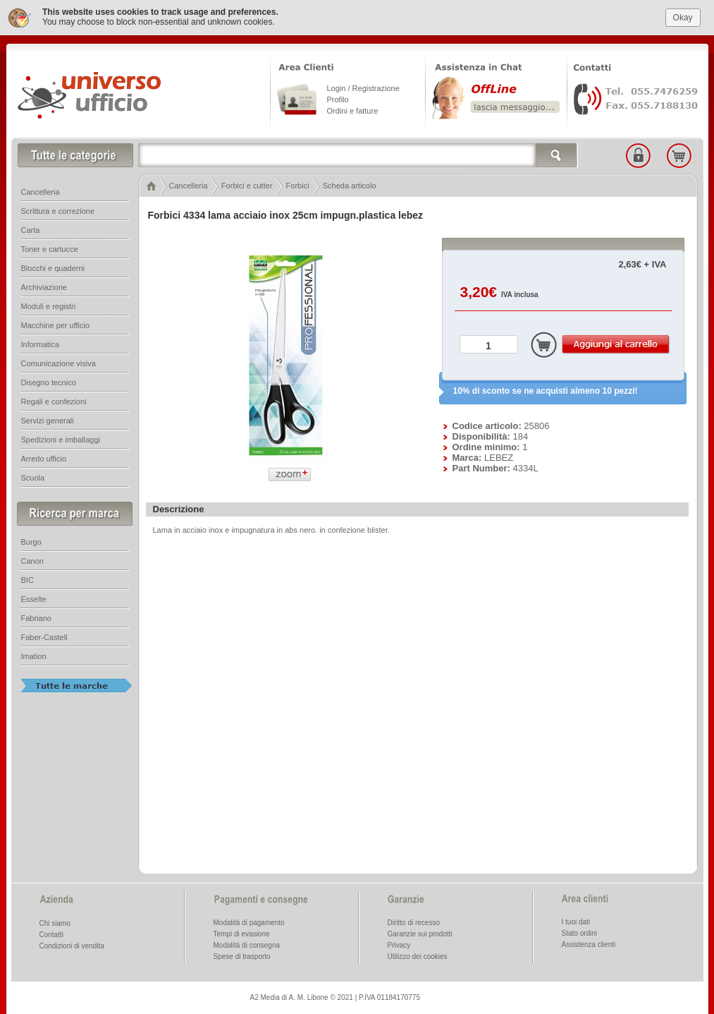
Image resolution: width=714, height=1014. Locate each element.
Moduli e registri (48, 304)
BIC (27, 578)
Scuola (33, 475)
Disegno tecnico (48, 380)
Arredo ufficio (44, 456)
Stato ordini (580, 931)
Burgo (31, 540)
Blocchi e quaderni (53, 266)
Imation (34, 654)
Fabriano (36, 616)
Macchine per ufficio (55, 323)
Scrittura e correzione (58, 209)
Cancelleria (188, 183)
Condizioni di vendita (71, 944)
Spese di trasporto (242, 954)
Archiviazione (44, 285)
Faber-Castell (44, 635)
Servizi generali (47, 418)
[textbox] (358, 153)
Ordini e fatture (352, 108)
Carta (30, 228)
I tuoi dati (576, 920)
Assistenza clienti (589, 942)
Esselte (34, 597)
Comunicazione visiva (58, 361)
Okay (683, 15)
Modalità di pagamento (249, 920)
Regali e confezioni (54, 399)
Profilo (338, 97)
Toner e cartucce (49, 247)
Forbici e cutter (247, 183)
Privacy (399, 943)
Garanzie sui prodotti (420, 932)
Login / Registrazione (363, 86)
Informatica (40, 342)
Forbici (297, 183)
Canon (32, 559)
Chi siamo (54, 921)
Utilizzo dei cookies (418, 954)
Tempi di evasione (242, 932)
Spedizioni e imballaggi (61, 437)
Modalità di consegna (247, 943)
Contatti (51, 932)
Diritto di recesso (414, 920)
